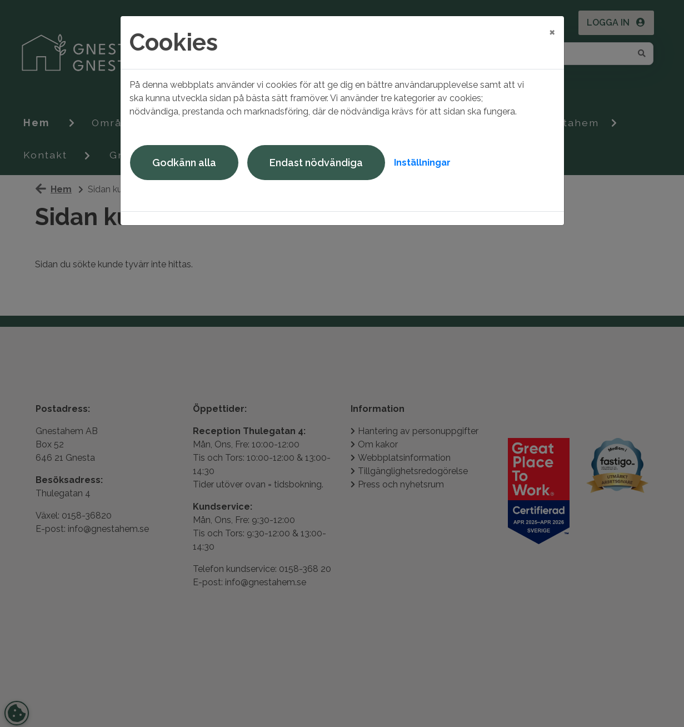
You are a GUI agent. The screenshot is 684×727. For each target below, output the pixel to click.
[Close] (552, 31)
